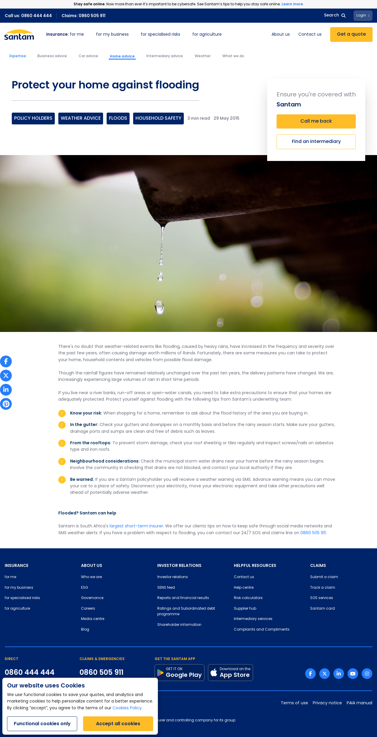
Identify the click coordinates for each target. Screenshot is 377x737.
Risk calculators (248, 598)
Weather (203, 56)
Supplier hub (245, 609)
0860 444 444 (29, 672)
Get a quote (351, 34)
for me (65, 34)
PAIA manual (359, 703)
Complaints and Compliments (262, 629)
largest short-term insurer (136, 526)
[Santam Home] (19, 34)
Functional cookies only (42, 723)
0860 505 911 (313, 533)
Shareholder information (179, 625)
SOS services (321, 598)
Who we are (91, 577)
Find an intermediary (316, 141)
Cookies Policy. (128, 708)
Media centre (92, 619)
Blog (85, 629)
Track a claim (322, 588)
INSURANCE (16, 565)
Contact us (310, 34)
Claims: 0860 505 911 (83, 16)
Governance (92, 598)
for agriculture (207, 34)
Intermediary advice (164, 56)
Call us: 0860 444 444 (28, 16)
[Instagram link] (367, 673)
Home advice (122, 56)
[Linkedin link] (338, 673)
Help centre (244, 588)
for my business (112, 34)
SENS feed (166, 588)
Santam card (322, 609)
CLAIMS (318, 565)
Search (334, 15)
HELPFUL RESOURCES (255, 565)
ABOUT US (91, 565)
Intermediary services (253, 619)
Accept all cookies (118, 723)
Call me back (316, 121)
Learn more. (293, 3)
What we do (233, 56)
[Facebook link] (310, 673)
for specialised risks (160, 34)
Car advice (88, 56)
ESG (84, 588)
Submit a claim (324, 577)
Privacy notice (327, 703)
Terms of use (294, 703)
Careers (88, 609)
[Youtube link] (353, 673)
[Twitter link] (324, 673)
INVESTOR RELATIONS (179, 565)
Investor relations (172, 577)
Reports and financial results (183, 598)
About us (281, 34)
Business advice (52, 56)
